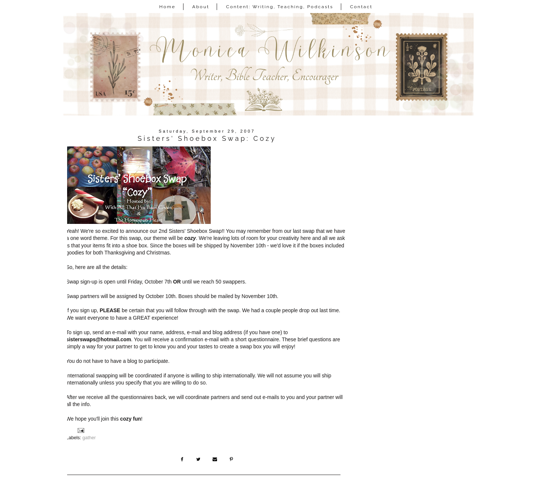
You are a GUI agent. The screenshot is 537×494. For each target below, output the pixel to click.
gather (89, 437)
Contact (361, 6)
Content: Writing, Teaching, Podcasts (279, 6)
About (201, 6)
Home (167, 6)
